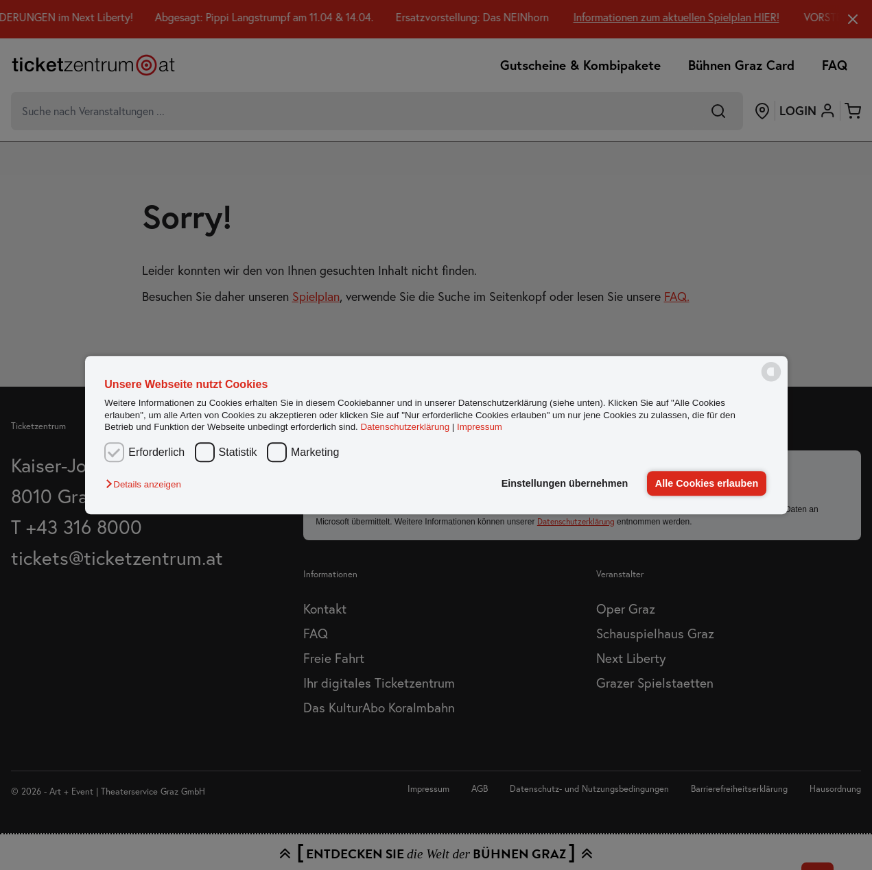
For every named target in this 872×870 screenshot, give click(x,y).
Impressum (479, 427)
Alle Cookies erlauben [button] (706, 483)
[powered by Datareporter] (771, 380)
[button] (146, 484)
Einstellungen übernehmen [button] (565, 483)
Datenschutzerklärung (404, 427)
